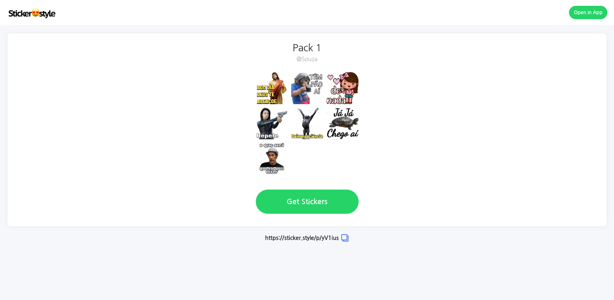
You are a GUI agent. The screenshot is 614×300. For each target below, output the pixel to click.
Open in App (588, 12)
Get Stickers (307, 201)
